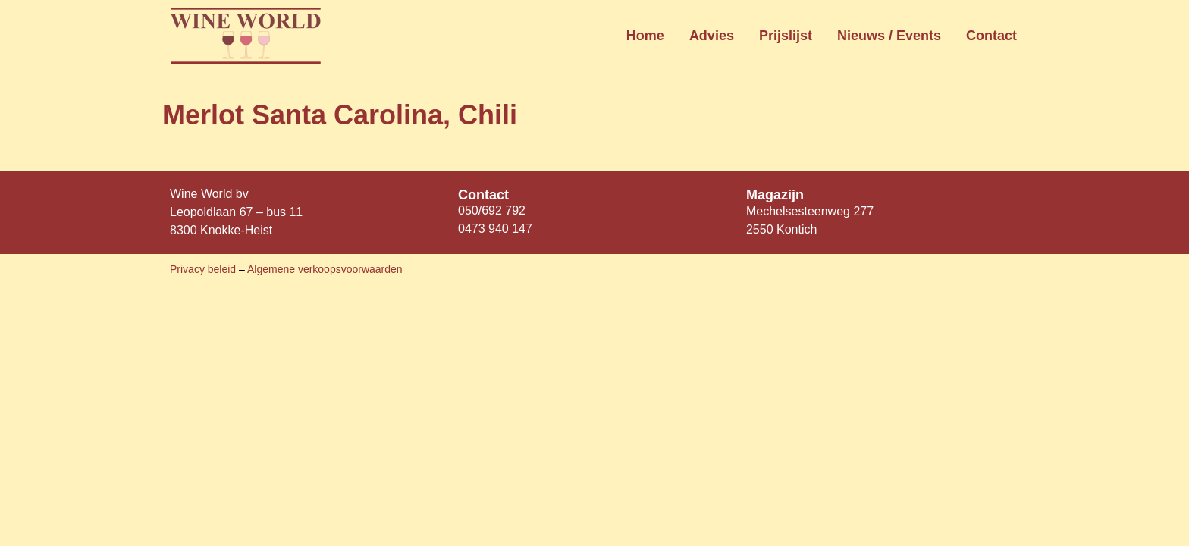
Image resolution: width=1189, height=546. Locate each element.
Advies (711, 35)
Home (645, 35)
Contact (991, 35)
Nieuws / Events (889, 35)
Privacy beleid (204, 269)
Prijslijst (785, 35)
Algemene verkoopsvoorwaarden (325, 269)
